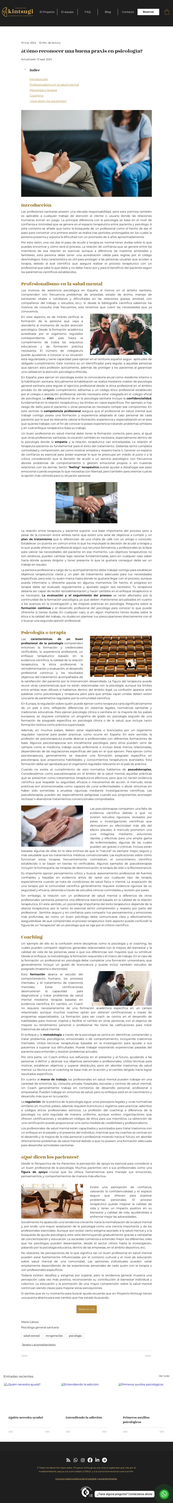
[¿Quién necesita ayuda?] (29, 1397)
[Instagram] (82, 1460)
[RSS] (68, 1460)
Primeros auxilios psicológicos (136, 1419)
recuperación (54, 1335)
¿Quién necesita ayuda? (25, 1417)
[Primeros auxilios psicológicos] (144, 1397)
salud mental (31, 1335)
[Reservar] (148, 12)
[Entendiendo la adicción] (86, 1397)
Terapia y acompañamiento (39, 1344)
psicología (75, 1335)
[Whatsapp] (75, 1460)
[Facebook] (90, 1460)
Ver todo (164, 1376)
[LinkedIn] (97, 1460)
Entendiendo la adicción (84, 1417)
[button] (167, 12)
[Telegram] (104, 1460)
